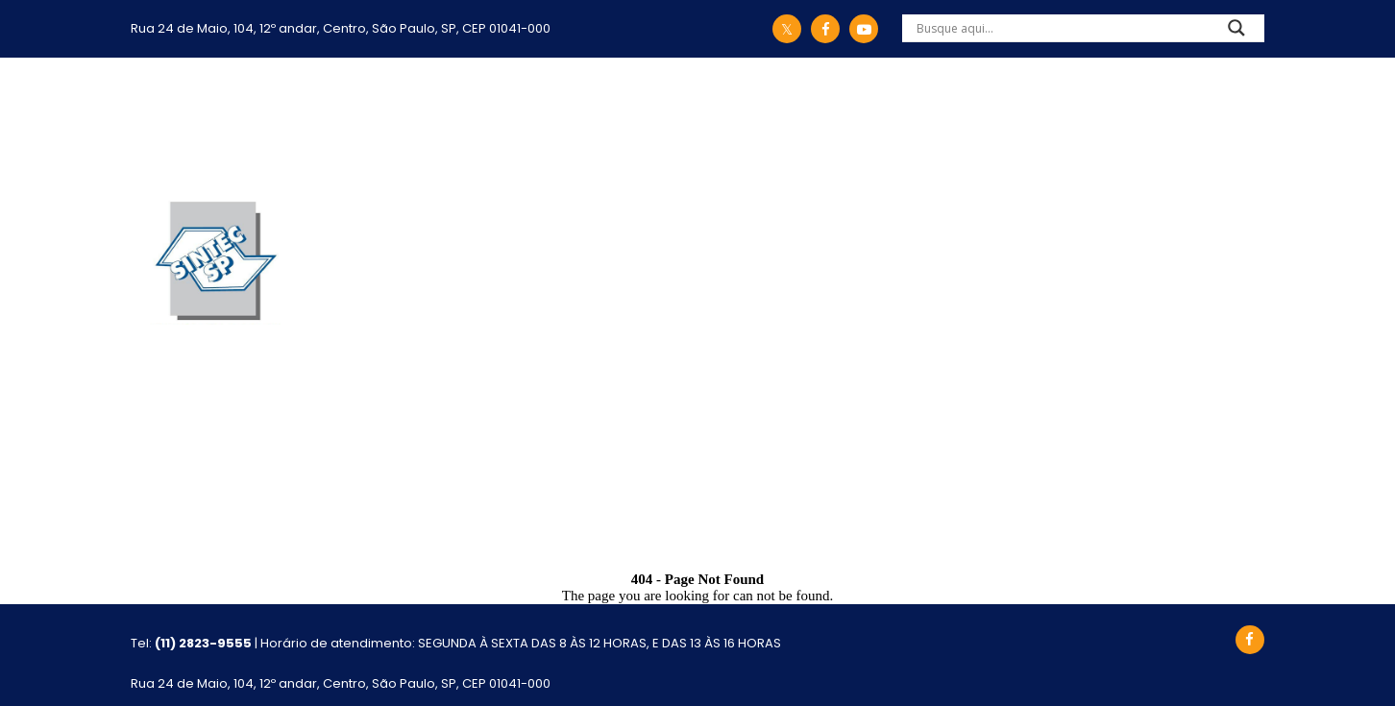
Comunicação (856, 121)
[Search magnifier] (1236, 32)
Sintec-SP (365, 121)
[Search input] (1060, 27)
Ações (600, 121)
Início (284, 121)
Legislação (490, 121)
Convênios (710, 121)
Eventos (989, 121)
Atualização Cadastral (1160, 121)
